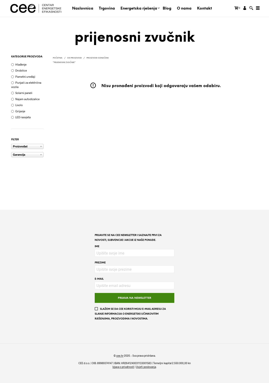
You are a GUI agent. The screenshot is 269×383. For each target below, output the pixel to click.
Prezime (100, 263)
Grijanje (20, 111)
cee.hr (119, 355)
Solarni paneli (23, 93)
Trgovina (107, 8)
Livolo (19, 105)
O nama (184, 8)
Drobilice (21, 70)
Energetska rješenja (138, 8)
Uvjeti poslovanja (146, 366)
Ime (97, 246)
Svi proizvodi (74, 58)
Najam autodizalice (27, 99)
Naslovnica (82, 8)
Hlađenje (21, 64)
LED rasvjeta (23, 117)
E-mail (99, 279)
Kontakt (204, 8)
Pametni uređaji (25, 76)
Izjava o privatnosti (123, 366)
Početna (57, 58)
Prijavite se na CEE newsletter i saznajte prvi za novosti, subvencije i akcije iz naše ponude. (128, 237)
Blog (167, 8)
